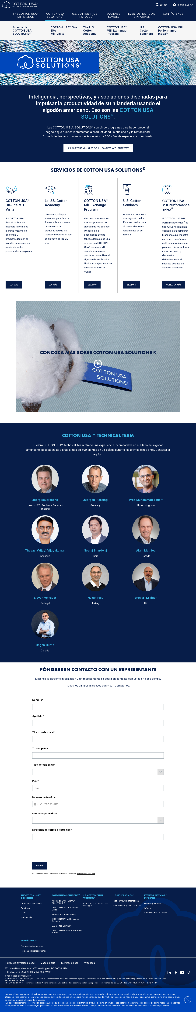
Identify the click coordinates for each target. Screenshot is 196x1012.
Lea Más (14, 285)
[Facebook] (175, 973)
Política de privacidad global (20, 963)
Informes (148, 908)
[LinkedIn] (168, 973)
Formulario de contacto (32, 946)
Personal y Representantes (33, 951)
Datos (24, 913)
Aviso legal (89, 963)
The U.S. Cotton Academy (90, 30)
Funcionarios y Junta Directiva (127, 905)
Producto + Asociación (31, 903)
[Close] (186, 1000)
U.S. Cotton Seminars (146, 30)
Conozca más (173, 285)
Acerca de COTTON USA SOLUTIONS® (22, 30)
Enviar (39, 865)
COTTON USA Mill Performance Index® (170, 30)
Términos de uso (69, 963)
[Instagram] (188, 973)
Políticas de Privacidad (86, 874)
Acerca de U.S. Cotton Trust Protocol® (95, 904)
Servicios (25, 908)
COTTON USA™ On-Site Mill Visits (64, 30)
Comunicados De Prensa (155, 913)
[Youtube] (182, 973)
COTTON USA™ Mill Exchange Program (117, 30)
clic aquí (135, 997)
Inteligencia (26, 917)
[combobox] (37, 804)
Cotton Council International (126, 901)
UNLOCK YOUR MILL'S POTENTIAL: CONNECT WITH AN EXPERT (98, 148)
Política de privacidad (35, 1000)
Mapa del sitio (48, 963)
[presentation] (56, 851)
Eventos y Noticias (152, 903)
